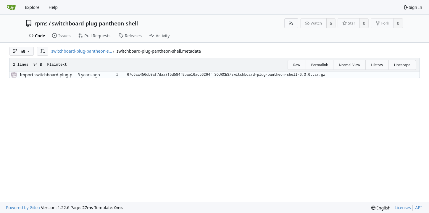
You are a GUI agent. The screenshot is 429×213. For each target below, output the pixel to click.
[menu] (381, 208)
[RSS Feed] (291, 23)
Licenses (403, 207)
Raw (296, 64)
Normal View (349, 64)
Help (53, 7)
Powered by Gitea (23, 207)
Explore (32, 7)
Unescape (402, 64)
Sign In (413, 7)
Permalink (319, 64)
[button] (42, 51)
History (377, 64)
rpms (41, 23)
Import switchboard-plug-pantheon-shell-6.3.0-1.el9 (70, 75)
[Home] (11, 7)
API (418, 207)
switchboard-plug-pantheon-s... (81, 51)
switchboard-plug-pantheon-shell (95, 23)
